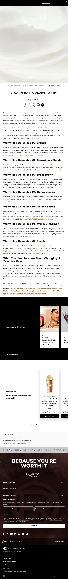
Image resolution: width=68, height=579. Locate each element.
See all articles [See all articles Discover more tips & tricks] (12, 354)
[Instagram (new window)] (7, 534)
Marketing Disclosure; (23, 519)
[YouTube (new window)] (11, 534)
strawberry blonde (55, 170)
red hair (33, 165)
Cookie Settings (7, 565)
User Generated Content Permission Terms (14, 571)
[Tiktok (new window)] (27, 534)
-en (5, 576)
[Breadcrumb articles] (15, 450)
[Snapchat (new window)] (23, 534)
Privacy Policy (7, 558)
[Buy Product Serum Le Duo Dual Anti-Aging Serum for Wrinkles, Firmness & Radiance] (49, 416)
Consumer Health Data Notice (11, 555)
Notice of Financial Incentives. (17, 521)
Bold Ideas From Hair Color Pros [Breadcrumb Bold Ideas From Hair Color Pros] (34, 86)
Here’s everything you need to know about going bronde (24, 155)
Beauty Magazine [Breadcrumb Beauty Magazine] (14, 86)
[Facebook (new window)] (3, 534)
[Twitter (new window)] (15, 534)
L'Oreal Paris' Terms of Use (48, 518)
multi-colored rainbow (43, 113)
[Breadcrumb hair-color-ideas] (45, 450)
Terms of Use (6, 568)
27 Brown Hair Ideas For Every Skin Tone (13, 438)
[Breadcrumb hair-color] (28, 450)
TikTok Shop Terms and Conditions (12, 551)
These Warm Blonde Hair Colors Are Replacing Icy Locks (17, 440)
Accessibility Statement (9, 561)
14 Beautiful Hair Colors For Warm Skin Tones (14, 443)
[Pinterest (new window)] (19, 534)
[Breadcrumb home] (5, 450)
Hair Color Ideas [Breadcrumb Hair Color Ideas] (54, 86)
